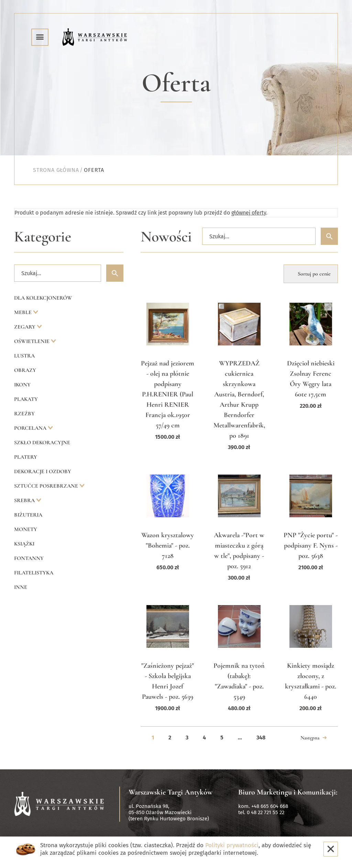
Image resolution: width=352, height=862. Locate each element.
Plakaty (26, 399)
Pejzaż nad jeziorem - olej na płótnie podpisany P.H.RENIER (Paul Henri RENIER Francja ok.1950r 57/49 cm (167, 394)
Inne (20, 587)
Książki (24, 543)
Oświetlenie (32, 341)
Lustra (24, 355)
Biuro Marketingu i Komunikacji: (288, 792)
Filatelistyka (33, 572)
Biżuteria (28, 514)
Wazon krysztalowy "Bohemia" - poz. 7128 (167, 545)
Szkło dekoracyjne (42, 442)
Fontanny (29, 558)
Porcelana (31, 428)
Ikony (22, 384)
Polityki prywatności (231, 845)
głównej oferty (248, 212)
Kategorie (42, 237)
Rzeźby (24, 413)
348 (260, 737)
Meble (23, 312)
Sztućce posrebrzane (46, 485)
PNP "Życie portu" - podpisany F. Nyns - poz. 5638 (311, 545)
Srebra (25, 500)
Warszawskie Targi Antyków (170, 792)
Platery (25, 457)
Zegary (25, 326)
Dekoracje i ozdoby (42, 471)
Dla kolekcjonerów (43, 297)
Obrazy (25, 370)
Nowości (166, 237)
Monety (25, 529)
